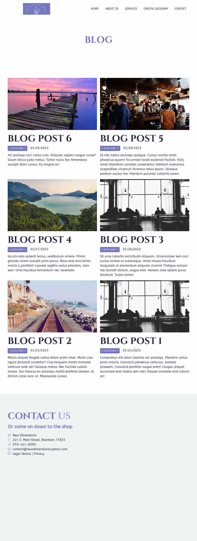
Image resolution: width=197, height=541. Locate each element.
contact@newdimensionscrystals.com (40, 449)
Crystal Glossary (156, 8)
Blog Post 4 (40, 240)
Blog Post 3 (132, 240)
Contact (180, 8)
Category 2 (110, 148)
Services (131, 8)
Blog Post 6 (40, 138)
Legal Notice (22, 454)
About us (111, 8)
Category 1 (17, 148)
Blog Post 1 (131, 341)
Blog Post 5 (132, 138)
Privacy (39, 454)
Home (95, 8)
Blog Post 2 (40, 341)
